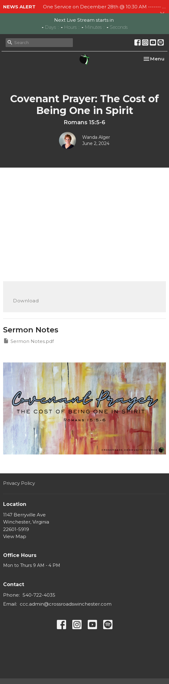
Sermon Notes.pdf (28, 341)
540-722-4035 (39, 595)
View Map (14, 536)
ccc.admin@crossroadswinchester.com (66, 604)
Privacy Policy (19, 483)
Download (26, 301)
